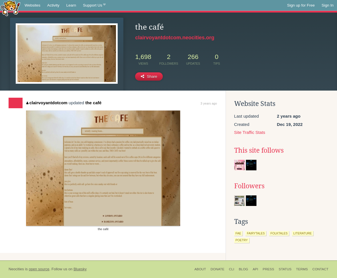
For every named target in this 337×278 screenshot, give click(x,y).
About (200, 269)
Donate (217, 269)
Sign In (328, 5)
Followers (249, 186)
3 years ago (208, 103)
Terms (302, 269)
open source (39, 269)
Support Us (94, 5)
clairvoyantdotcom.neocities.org (174, 37)
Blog (243, 269)
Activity (53, 5)
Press (268, 269)
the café (93, 102)
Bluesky (80, 269)
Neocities (16, 269)
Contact (320, 269)
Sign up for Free (301, 5)
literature (302, 233)
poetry (242, 240)
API (255, 269)
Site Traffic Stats (249, 132)
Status (285, 269)
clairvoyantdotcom (46, 102)
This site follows (259, 150)
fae (238, 233)
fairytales (256, 233)
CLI (231, 269)
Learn (71, 5)
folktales (279, 233)
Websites (32, 5)
